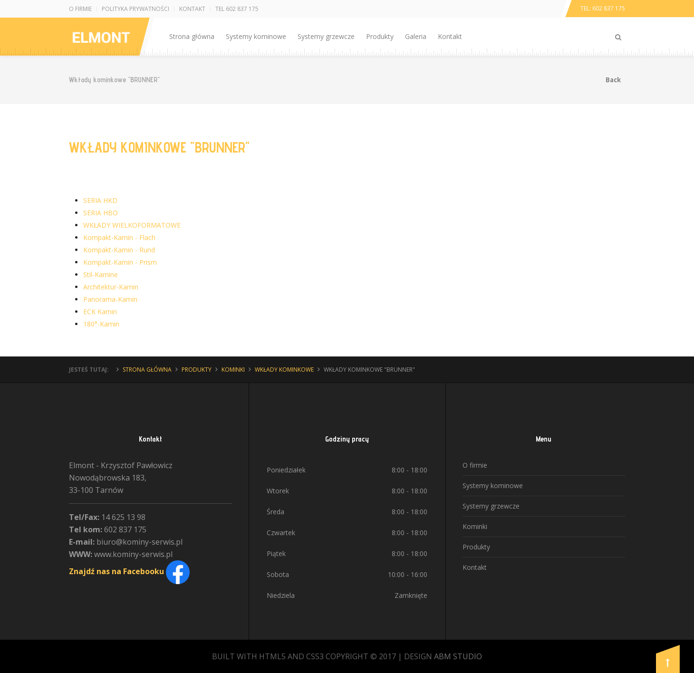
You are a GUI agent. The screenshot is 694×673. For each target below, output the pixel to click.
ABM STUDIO (458, 656)
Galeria (415, 36)
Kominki (233, 369)
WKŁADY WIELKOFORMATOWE (132, 225)
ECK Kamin (100, 311)
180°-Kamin (101, 323)
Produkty (380, 36)
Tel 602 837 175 (237, 9)
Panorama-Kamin (110, 299)
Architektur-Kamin (110, 286)
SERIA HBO (100, 212)
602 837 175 (608, 8)
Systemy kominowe (256, 36)
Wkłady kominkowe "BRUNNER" (159, 147)
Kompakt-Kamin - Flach (119, 237)
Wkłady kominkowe (284, 369)
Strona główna (191, 36)
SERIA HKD (100, 200)
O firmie (80, 9)
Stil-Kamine (100, 274)
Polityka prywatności (135, 9)
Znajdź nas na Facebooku (129, 571)
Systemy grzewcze (326, 36)
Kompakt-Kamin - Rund (119, 249)
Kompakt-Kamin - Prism (120, 262)
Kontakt (192, 9)
